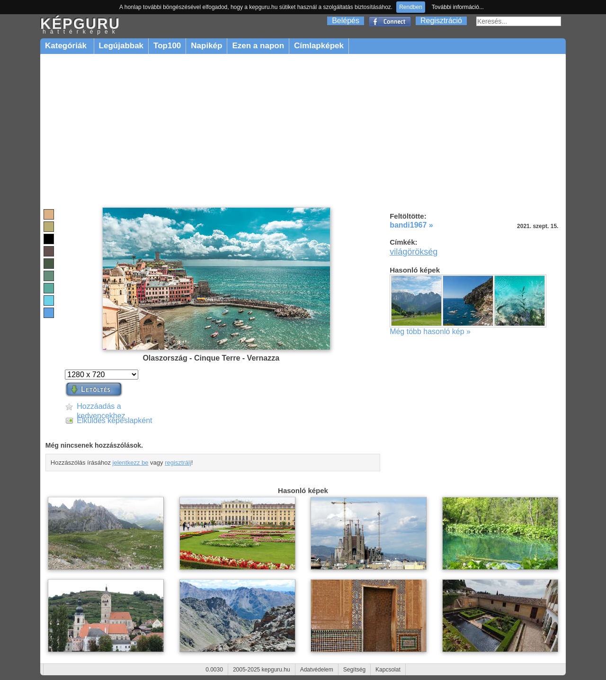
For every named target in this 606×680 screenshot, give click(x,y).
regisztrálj (178, 462)
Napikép (206, 45)
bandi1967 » (411, 225)
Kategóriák (67, 45)
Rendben (410, 7)
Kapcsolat (388, 669)
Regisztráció (441, 21)
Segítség (354, 669)
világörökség (413, 251)
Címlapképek (319, 45)
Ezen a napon (258, 45)
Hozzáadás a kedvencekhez (101, 406)
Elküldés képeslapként (114, 420)
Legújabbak (121, 45)
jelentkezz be (131, 462)
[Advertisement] (303, 131)
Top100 (167, 45)
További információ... (458, 7)
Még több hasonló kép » (430, 331)
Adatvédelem (316, 669)
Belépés (345, 21)
